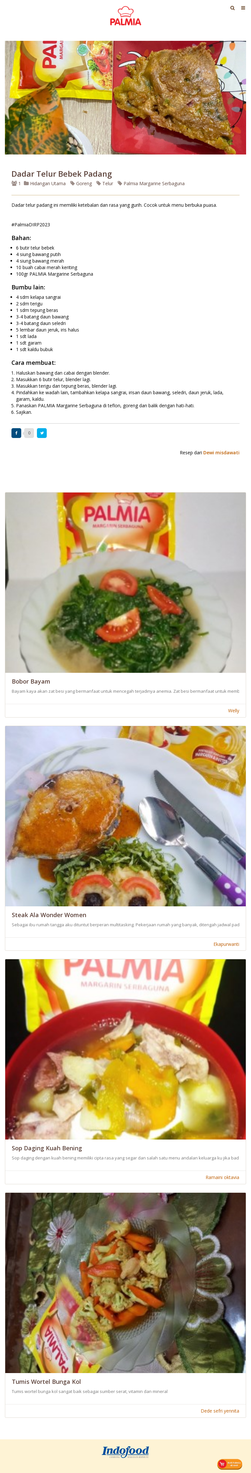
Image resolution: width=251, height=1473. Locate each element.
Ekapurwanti (226, 944)
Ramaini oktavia (222, 1177)
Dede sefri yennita (220, 1411)
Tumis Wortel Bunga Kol (46, 1381)
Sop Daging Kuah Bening (47, 1148)
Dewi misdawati (221, 452)
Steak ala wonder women (49, 915)
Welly (233, 710)
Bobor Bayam (31, 681)
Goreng (81, 183)
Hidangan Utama (45, 183)
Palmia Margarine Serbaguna (151, 183)
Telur (104, 183)
